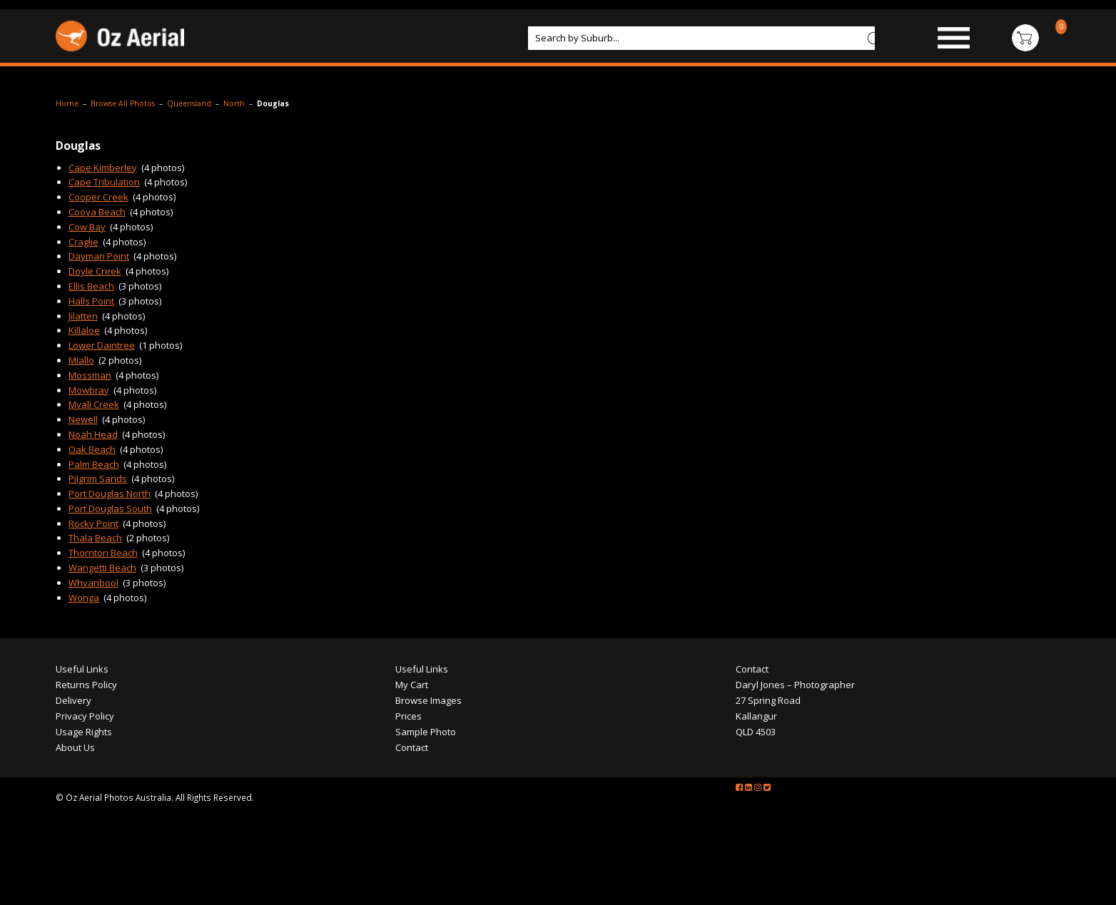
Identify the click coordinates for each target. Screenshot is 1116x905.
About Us (75, 747)
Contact (411, 747)
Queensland (189, 103)
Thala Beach (95, 537)
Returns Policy (86, 684)
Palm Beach (94, 464)
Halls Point (91, 301)
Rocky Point (93, 523)
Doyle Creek (95, 271)
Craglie (83, 241)
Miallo (81, 360)
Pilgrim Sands (98, 478)
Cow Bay (87, 226)
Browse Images (428, 700)
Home (67, 103)
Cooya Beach (97, 211)
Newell (83, 419)
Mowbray (89, 390)
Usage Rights (84, 731)
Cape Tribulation (104, 181)
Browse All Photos (123, 103)
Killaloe (84, 330)
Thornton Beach (103, 552)
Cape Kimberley (103, 167)
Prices (408, 716)
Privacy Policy (85, 716)
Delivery (73, 700)
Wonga (84, 597)
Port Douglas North (110, 493)
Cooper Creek (98, 196)
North (234, 103)
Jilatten (83, 316)
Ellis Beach (91, 286)
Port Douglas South (110, 508)
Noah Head (93, 434)
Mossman (90, 375)
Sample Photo (425, 731)
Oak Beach (92, 449)
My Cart (411, 684)
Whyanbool (93, 582)
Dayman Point (99, 256)
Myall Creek (94, 404)
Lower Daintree (102, 345)
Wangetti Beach (102, 567)
